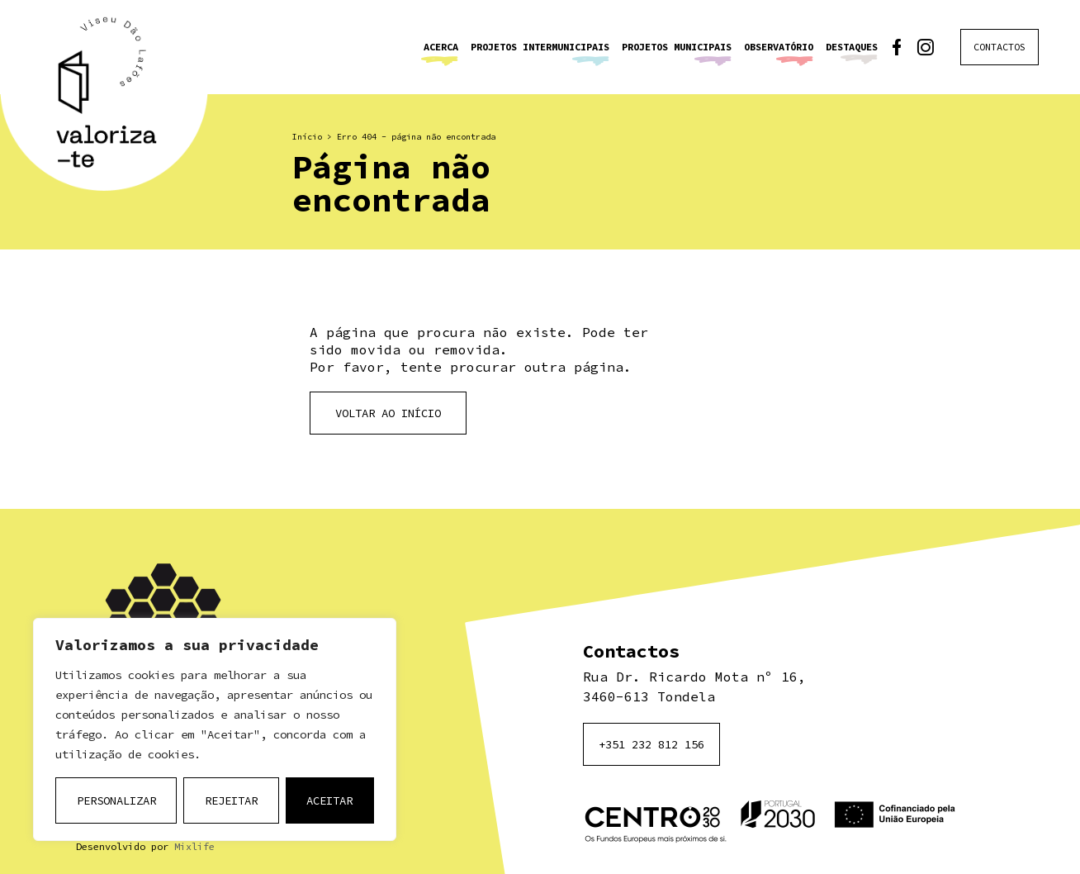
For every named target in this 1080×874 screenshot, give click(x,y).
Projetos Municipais (677, 46)
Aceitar (329, 800)
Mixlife (194, 846)
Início (307, 136)
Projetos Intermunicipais (540, 46)
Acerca (441, 46)
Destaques (852, 46)
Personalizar (116, 800)
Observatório (778, 46)
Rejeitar (231, 800)
